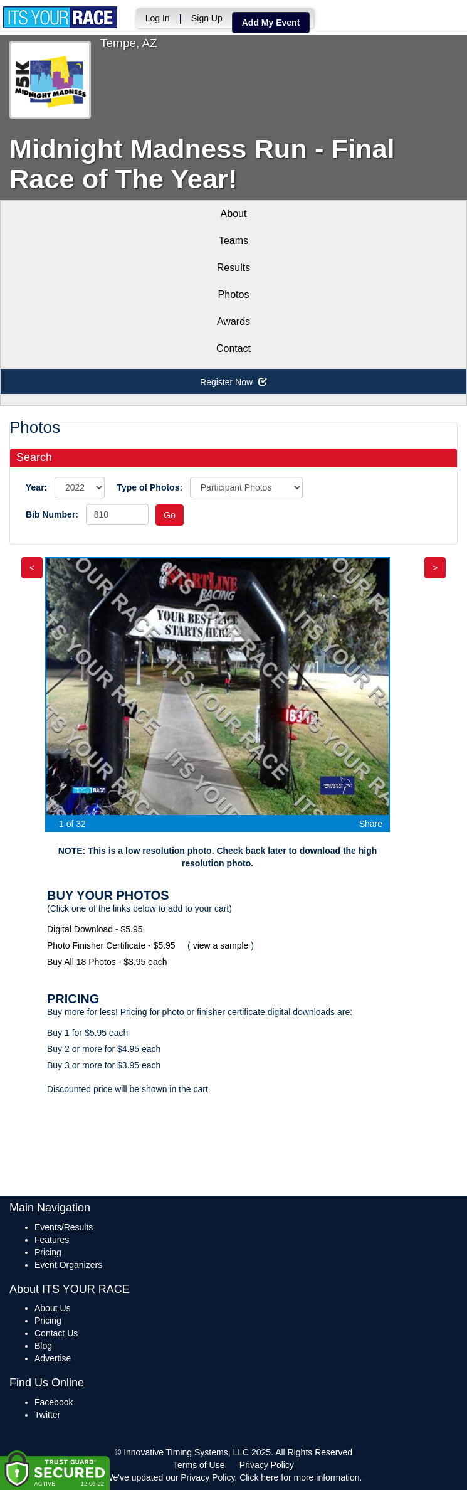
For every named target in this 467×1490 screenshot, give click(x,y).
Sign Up (203, 18)
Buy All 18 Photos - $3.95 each (107, 962)
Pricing (47, 1252)
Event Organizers (68, 1265)
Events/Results (63, 1227)
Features (51, 1240)
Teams (233, 240)
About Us (52, 1308)
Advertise (52, 1358)
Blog (43, 1346)
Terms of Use (198, 1465)
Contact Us (56, 1333)
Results (233, 267)
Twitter (47, 1415)
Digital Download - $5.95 (95, 929)
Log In (154, 18)
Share (370, 824)
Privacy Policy (266, 1465)
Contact (233, 348)
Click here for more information (299, 1477)
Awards (233, 321)
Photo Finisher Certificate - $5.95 (111, 945)
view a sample (221, 945)
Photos (233, 294)
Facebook (53, 1402)
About (234, 213)
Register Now (233, 382)
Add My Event (268, 23)
